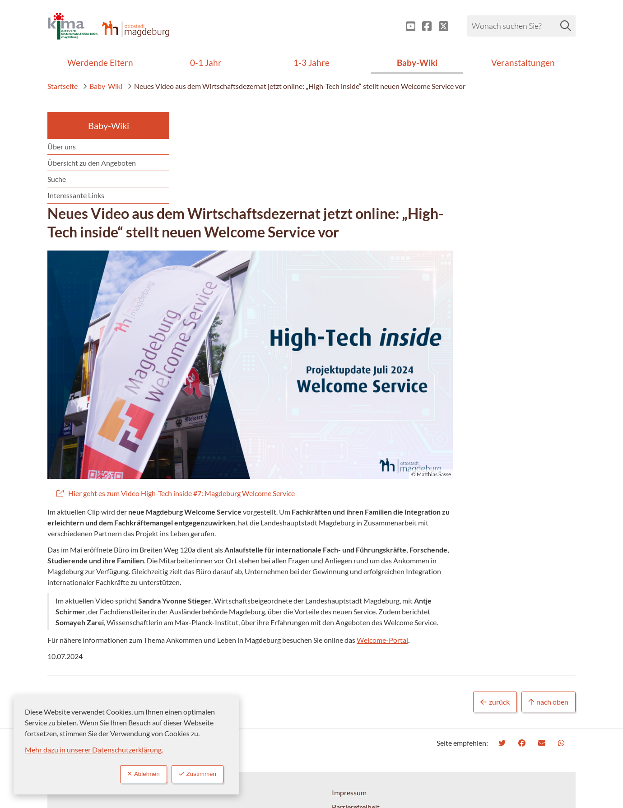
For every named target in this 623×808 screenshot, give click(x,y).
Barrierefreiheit (356, 718)
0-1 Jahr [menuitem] (206, 62)
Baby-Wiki (102, 86)
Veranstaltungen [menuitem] (523, 62)
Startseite (62, 86)
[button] (379, 269)
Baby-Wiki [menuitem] (417, 62)
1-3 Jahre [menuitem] (311, 62)
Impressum (349, 704)
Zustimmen (194, 773)
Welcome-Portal (518, 551)
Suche (56, 179)
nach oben (548, 613)
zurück (495, 613)
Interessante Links (75, 195)
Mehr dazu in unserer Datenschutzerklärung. (94, 748)
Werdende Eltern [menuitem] (100, 62)
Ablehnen (134, 773)
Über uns (61, 146)
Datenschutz (352, 733)
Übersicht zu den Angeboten (91, 162)
